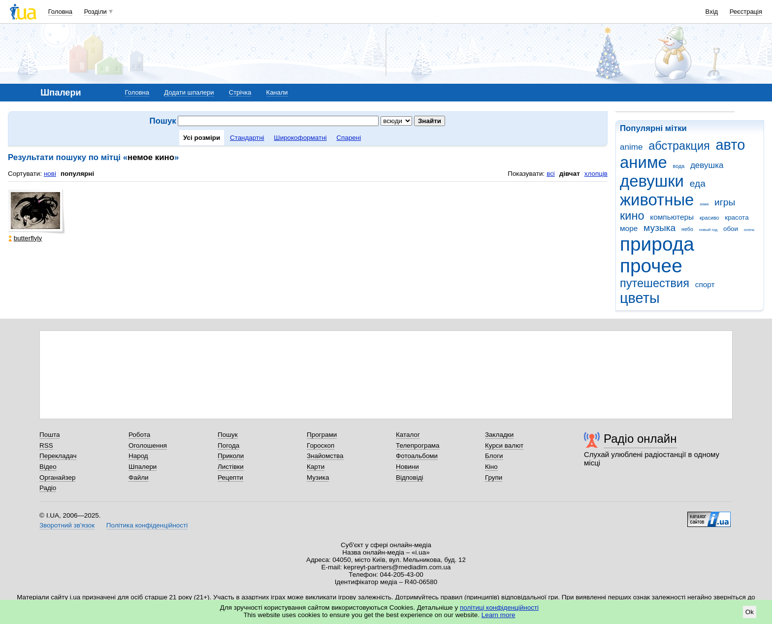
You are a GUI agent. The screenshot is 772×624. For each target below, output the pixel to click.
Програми (322, 434)
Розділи (95, 11)
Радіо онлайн (640, 438)
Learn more (498, 615)
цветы (640, 298)
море (629, 228)
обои (730, 228)
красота (736, 217)
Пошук (228, 434)
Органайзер (57, 477)
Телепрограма (418, 445)
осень (749, 230)
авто (730, 145)
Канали (277, 92)
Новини (407, 466)
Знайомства (325, 456)
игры (724, 202)
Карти (315, 466)
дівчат (569, 173)
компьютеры (672, 217)
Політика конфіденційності (147, 525)
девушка (707, 165)
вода (679, 166)
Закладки (499, 434)
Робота (139, 434)
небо (687, 229)
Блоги (494, 456)
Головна (60, 11)
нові (50, 173)
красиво (709, 218)
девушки (652, 181)
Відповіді (409, 477)
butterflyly (25, 238)
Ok (749, 612)
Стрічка (240, 92)
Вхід (712, 11)
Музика (318, 477)
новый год (708, 230)
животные (657, 200)
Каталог (408, 434)
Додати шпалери (189, 92)
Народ (138, 456)
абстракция (679, 145)
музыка (659, 228)
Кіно (491, 466)
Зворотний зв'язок (67, 525)
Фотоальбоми (417, 456)
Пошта (49, 434)
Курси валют (504, 445)
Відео (48, 466)
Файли (139, 477)
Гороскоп (320, 445)
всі (551, 173)
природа (657, 244)
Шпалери (143, 466)
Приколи (231, 456)
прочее (651, 265)
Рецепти (230, 477)
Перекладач (57, 456)
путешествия (654, 283)
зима (704, 204)
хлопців (596, 173)
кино (632, 215)
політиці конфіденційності (499, 607)
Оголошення (148, 445)
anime (631, 147)
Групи (493, 477)
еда (698, 183)
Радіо (47, 488)
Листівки (231, 466)
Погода (228, 445)
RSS (46, 445)
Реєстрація (746, 11)
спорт (705, 284)
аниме (643, 162)
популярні (77, 173)
